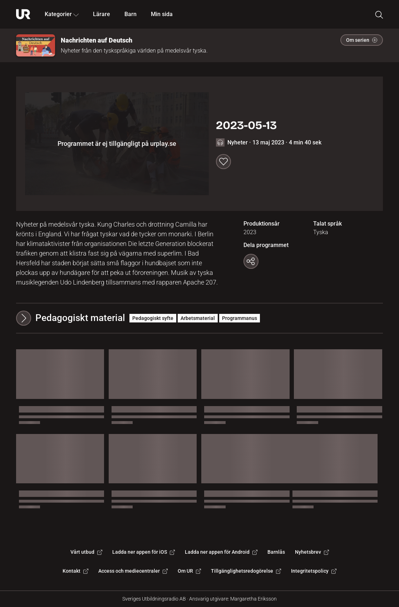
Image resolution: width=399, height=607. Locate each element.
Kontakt (75, 571)
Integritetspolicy (313, 571)
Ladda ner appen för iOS (143, 552)
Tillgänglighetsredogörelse (246, 571)
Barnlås (276, 552)
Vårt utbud (86, 552)
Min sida (162, 14)
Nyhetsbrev (312, 552)
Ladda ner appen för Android (221, 552)
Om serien (361, 40)
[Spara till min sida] (223, 161)
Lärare (101, 14)
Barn (130, 14)
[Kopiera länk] (250, 261)
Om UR (189, 571)
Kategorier (62, 14)
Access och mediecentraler (133, 571)
